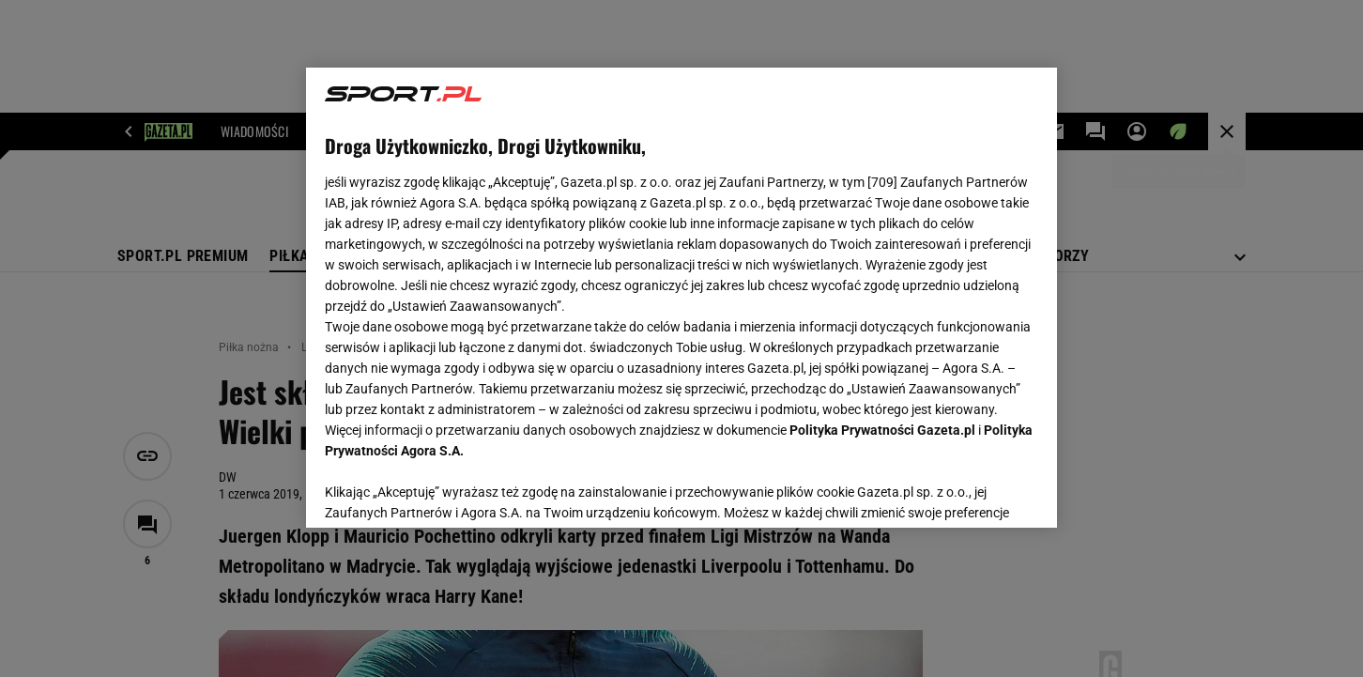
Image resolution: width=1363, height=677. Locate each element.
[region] (681, 298)
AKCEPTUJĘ (975, 491)
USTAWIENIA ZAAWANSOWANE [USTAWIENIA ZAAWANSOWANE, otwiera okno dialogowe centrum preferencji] (447, 490)
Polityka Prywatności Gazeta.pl (882, 430)
